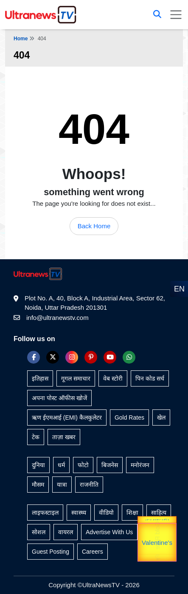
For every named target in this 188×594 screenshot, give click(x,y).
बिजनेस (109, 465)
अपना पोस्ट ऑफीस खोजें (59, 398)
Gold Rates (129, 417)
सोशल (38, 532)
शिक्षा (132, 512)
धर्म (61, 465)
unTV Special (157, 559)
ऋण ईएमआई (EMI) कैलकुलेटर (67, 417)
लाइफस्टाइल (45, 512)
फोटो (83, 465)
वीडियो (106, 512)
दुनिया (38, 465)
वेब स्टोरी (113, 378)
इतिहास (40, 378)
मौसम (38, 484)
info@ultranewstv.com (57, 317)
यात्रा (62, 484)
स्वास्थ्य (78, 512)
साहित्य (158, 512)
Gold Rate (157, 538)
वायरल (65, 532)
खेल (161, 417)
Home (21, 39)
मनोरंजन (140, 465)
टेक (35, 437)
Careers (92, 551)
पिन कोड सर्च (149, 378)
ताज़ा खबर (64, 437)
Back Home (94, 226)
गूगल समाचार (75, 378)
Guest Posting (50, 551)
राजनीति (89, 484)
